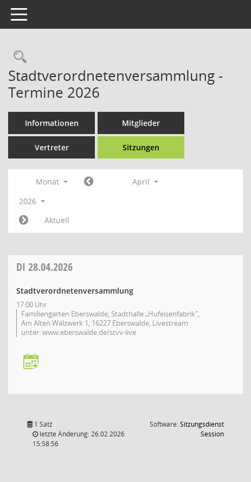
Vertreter (52, 147)
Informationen (52, 123)
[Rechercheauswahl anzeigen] (17, 57)
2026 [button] (32, 201)
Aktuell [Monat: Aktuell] (56, 220)
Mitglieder (141, 123)
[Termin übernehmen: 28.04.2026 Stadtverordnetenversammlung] (31, 362)
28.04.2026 (44, 266)
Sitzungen (141, 147)
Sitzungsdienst (202, 429)
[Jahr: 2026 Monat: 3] (88, 182)
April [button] (145, 181)
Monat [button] (52, 181)
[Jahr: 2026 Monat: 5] (23, 220)
